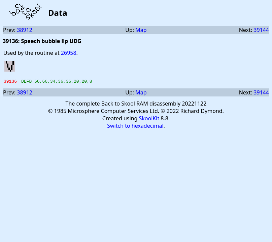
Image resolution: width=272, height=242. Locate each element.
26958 (68, 52)
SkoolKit (149, 119)
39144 (261, 30)
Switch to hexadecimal (135, 126)
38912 (24, 30)
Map (140, 30)
